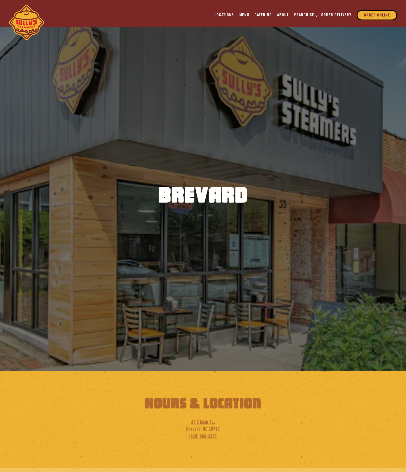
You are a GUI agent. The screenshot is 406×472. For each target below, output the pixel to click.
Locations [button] (224, 15)
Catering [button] (263, 15)
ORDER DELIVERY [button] (336, 15)
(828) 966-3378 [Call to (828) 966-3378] (203, 422)
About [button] (283, 15)
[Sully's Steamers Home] (27, 22)
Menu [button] (244, 15)
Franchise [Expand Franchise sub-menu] (305, 15)
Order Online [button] (377, 15)
